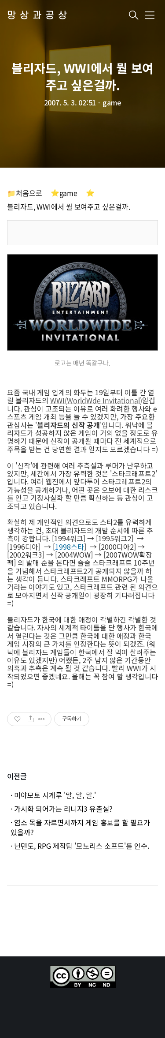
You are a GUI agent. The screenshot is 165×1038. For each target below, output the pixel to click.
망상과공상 (39, 16)
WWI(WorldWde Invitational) (96, 400)
